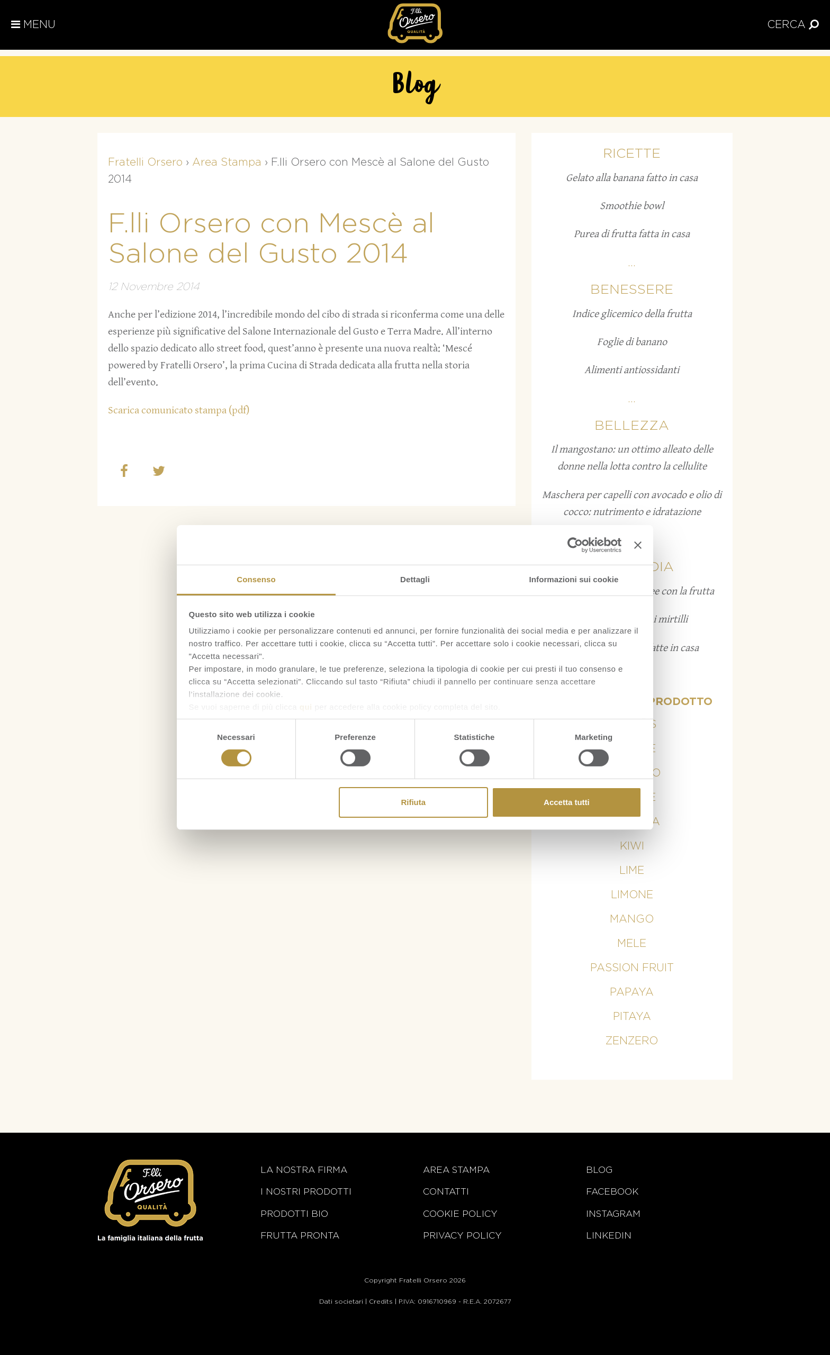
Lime (631, 870)
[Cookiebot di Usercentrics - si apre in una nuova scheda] (575, 545)
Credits (381, 1301)
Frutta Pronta (299, 1235)
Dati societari (341, 1301)
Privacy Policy (462, 1235)
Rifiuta (413, 802)
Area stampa (456, 1170)
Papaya (632, 992)
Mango (632, 919)
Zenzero (632, 1041)
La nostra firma (303, 1170)
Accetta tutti (567, 802)
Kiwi (632, 846)
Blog (599, 1170)
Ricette (632, 153)
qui (306, 706)
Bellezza (631, 425)
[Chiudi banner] (638, 544)
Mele (631, 943)
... (632, 263)
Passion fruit (632, 968)
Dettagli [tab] (415, 579)
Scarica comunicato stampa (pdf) (178, 410)
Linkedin (608, 1235)
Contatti (446, 1191)
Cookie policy (460, 1213)
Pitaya (632, 1016)
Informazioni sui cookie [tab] (574, 579)
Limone (632, 895)
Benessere (631, 289)
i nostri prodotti (305, 1191)
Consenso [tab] (256, 579)
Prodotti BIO (294, 1213)
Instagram (613, 1213)
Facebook (612, 1191)
